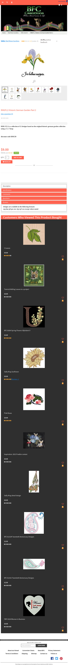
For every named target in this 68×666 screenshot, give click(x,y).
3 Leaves (7, 248)
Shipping (25, 654)
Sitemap (34, 654)
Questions (6, 198)
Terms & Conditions (11, 654)
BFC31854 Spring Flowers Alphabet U (17, 331)
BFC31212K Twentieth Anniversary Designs (19, 537)
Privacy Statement (54, 651)
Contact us (43, 654)
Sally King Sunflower (11, 372)
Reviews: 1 (15, 379)
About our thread (13, 651)
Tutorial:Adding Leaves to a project (16, 289)
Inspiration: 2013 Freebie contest (15, 454)
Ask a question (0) (7, 114)
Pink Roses (8, 413)
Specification (7, 190)
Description (7, 186)
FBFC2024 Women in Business (14, 619)
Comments (6, 194)
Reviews (5, 202)
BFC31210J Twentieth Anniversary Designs (19, 578)
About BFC (41, 651)
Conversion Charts (28, 651)
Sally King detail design (12, 496)
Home (4, 33)
